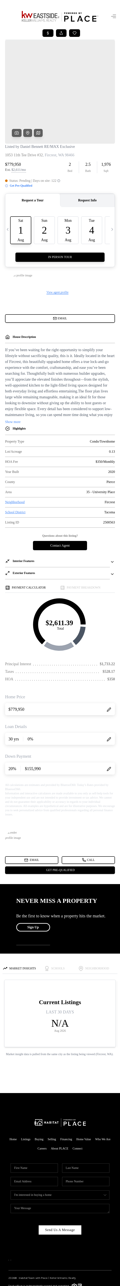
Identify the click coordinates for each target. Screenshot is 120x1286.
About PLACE (59, 1115)
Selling (52, 1105)
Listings (25, 1105)
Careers (42, 1115)
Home (13, 1105)
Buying (39, 1105)
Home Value (83, 1105)
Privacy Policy (37, 1280)
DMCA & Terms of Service (66, 1280)
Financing (66, 1105)
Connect (77, 1115)
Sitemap (86, 1280)
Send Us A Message (60, 1196)
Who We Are (102, 1105)
